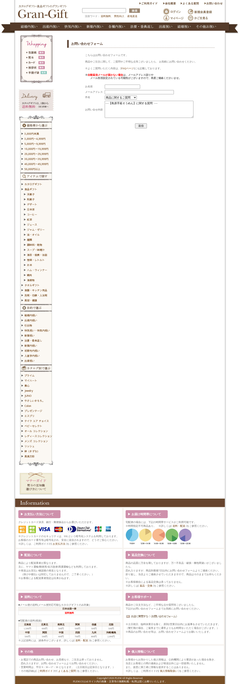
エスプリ (29, 416)
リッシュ (29, 446)
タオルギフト (32, 285)
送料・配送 (179, 525)
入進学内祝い (32, 355)
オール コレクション (36, 431)
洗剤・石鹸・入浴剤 (35, 295)
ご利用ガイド (45, 670)
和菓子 (31, 199)
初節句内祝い (32, 350)
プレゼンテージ (33, 411)
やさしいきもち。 (34, 400)
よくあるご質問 (67, 670)
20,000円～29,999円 (36, 154)
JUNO (27, 395)
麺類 (29, 239)
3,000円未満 (31, 133)
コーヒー (32, 214)
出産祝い (29, 360)
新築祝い (29, 335)
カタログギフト (33, 184)
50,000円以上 (32, 169)
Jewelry (28, 390)
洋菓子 (31, 194)
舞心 (26, 385)
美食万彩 (29, 456)
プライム (29, 375)
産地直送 (132, 16)
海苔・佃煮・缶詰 (37, 255)
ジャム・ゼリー (36, 229)
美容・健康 (30, 300)
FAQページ (124, 68)
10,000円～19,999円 (36, 148)
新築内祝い (30, 345)
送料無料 (106, 16)
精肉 (29, 275)
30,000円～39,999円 (36, 159)
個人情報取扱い (169, 670)
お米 (29, 265)
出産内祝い (30, 320)
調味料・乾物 (34, 244)
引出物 (28, 325)
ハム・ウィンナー (37, 270)
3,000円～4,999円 (35, 138)
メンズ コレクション (36, 441)
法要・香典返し (33, 340)
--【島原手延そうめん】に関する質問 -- (150, 111)
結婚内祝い (30, 315)
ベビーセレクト (33, 426)
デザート (32, 204)
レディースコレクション (38, 436)
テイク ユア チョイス (36, 421)
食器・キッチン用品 (35, 290)
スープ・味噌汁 (36, 250)
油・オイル (33, 234)
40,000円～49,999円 (36, 164)
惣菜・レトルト (36, 260)
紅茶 (29, 219)
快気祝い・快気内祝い (37, 330)
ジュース (32, 224)
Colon (27, 405)
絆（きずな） (32, 451)
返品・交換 (146, 585)
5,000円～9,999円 (35, 143)
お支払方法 (59, 543)
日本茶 (31, 209)
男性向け (119, 16)
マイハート (30, 380)
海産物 (31, 280)
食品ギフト (30, 189)
